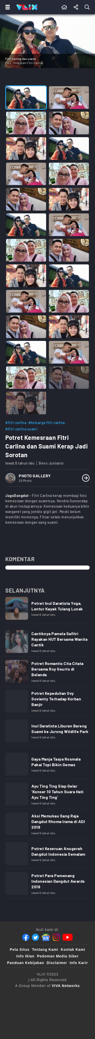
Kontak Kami (73, 949)
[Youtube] (67, 937)
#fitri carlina (15, 422)
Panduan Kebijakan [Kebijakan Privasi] (25, 963)
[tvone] (38, 1004)
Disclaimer (57, 963)
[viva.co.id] (47, 994)
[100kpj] (76, 1004)
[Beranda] (64, 7)
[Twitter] (35, 937)
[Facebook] (25, 937)
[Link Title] (47, 610)
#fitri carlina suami (21, 429)
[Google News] (46, 937)
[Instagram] (56, 937)
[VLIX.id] (59, 1014)
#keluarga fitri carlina (46, 422)
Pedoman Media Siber (58, 956)
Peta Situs (20, 949)
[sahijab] (36, 1014)
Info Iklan (25, 956)
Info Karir (79, 963)
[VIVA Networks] (66, 986)
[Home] (27, 7)
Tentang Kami (45, 949)
